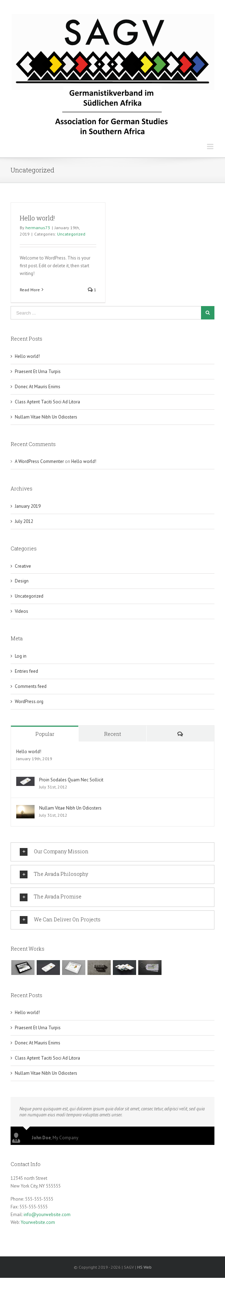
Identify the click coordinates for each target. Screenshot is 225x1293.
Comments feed (31, 686)
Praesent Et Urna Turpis (38, 371)
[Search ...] (106, 312)
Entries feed (26, 671)
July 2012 (24, 521)
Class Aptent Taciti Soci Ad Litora (47, 402)
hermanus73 (37, 227)
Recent (112, 734)
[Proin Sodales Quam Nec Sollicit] (25, 780)
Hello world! (37, 218)
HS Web (144, 1265)
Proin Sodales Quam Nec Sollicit (71, 780)
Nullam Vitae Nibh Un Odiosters (46, 417)
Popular (44, 734)
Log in (20, 656)
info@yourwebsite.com (47, 1213)
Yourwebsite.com (38, 1221)
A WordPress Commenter (39, 461)
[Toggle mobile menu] (210, 146)
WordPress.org (29, 702)
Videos (21, 611)
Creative (23, 566)
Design (22, 581)
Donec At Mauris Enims (37, 387)
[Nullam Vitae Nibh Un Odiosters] (25, 809)
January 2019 (28, 506)
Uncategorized (71, 234)
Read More (30, 289)
